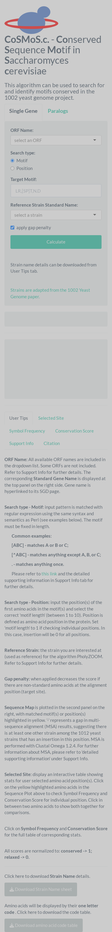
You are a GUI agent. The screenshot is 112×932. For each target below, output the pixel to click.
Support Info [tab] (21, 443)
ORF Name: (21, 130)
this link (49, 573)
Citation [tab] (52, 443)
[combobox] (29, 140)
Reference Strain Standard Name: (44, 204)
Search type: (22, 152)
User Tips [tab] (18, 418)
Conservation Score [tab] (74, 430)
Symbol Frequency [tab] (27, 430)
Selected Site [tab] (51, 418)
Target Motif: (23, 179)
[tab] (23, 112)
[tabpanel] (56, 526)
